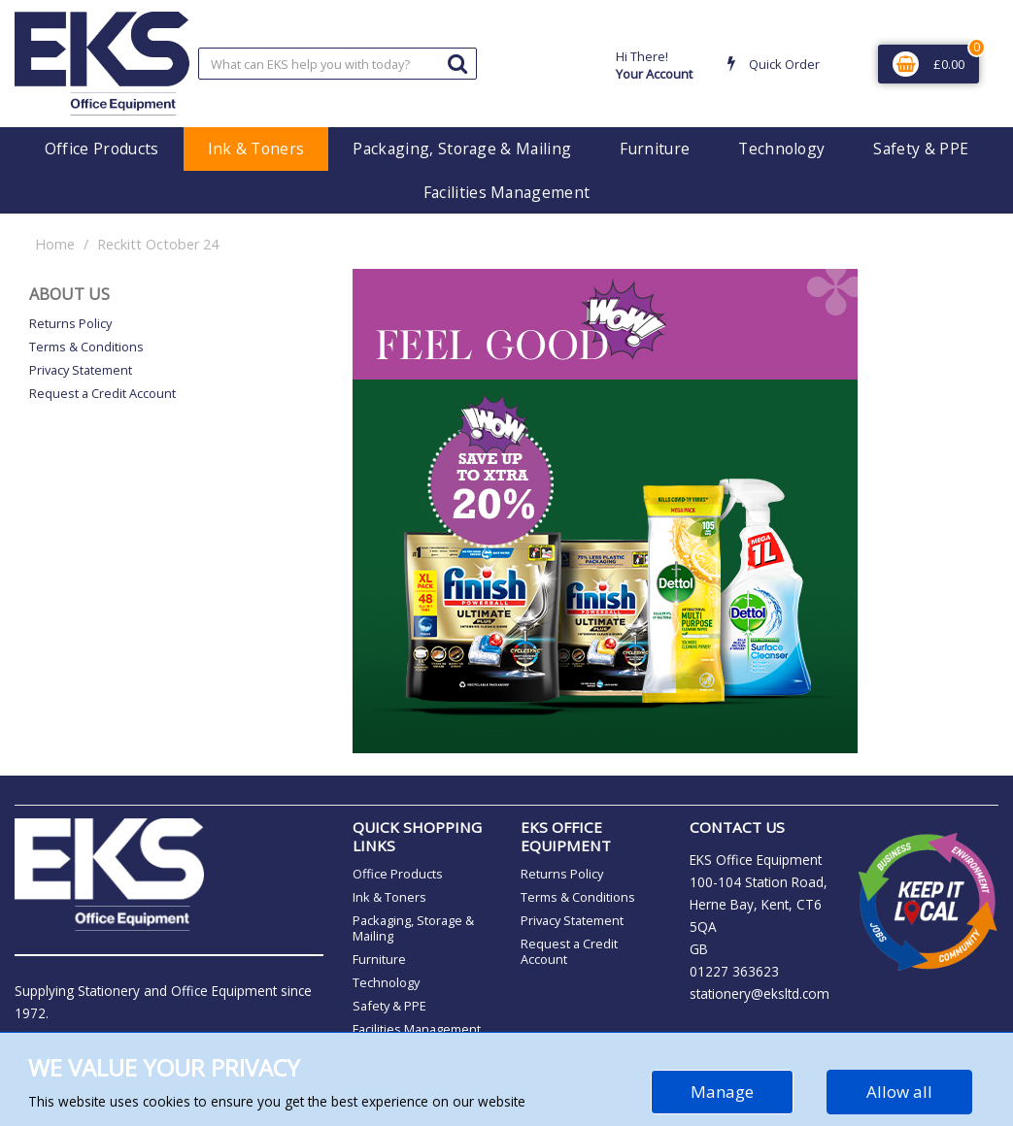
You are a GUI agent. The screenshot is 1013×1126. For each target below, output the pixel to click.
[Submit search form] (457, 63)
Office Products (102, 148)
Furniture (655, 148)
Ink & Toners (256, 148)
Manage (722, 1091)
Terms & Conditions (86, 346)
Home (55, 244)
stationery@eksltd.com (759, 993)
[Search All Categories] (338, 64)
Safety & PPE (920, 148)
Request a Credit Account (102, 393)
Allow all (899, 1091)
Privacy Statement (80, 370)
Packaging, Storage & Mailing (462, 148)
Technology (781, 148)
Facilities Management (507, 192)
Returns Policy (70, 323)
